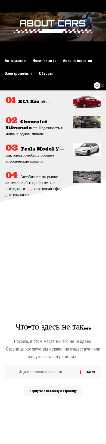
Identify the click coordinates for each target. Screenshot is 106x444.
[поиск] (76, 85)
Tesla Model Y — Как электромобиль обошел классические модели (34, 155)
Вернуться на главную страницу (52, 391)
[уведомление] (86, 85)
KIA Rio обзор (34, 101)
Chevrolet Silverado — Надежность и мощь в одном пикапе (34, 127)
